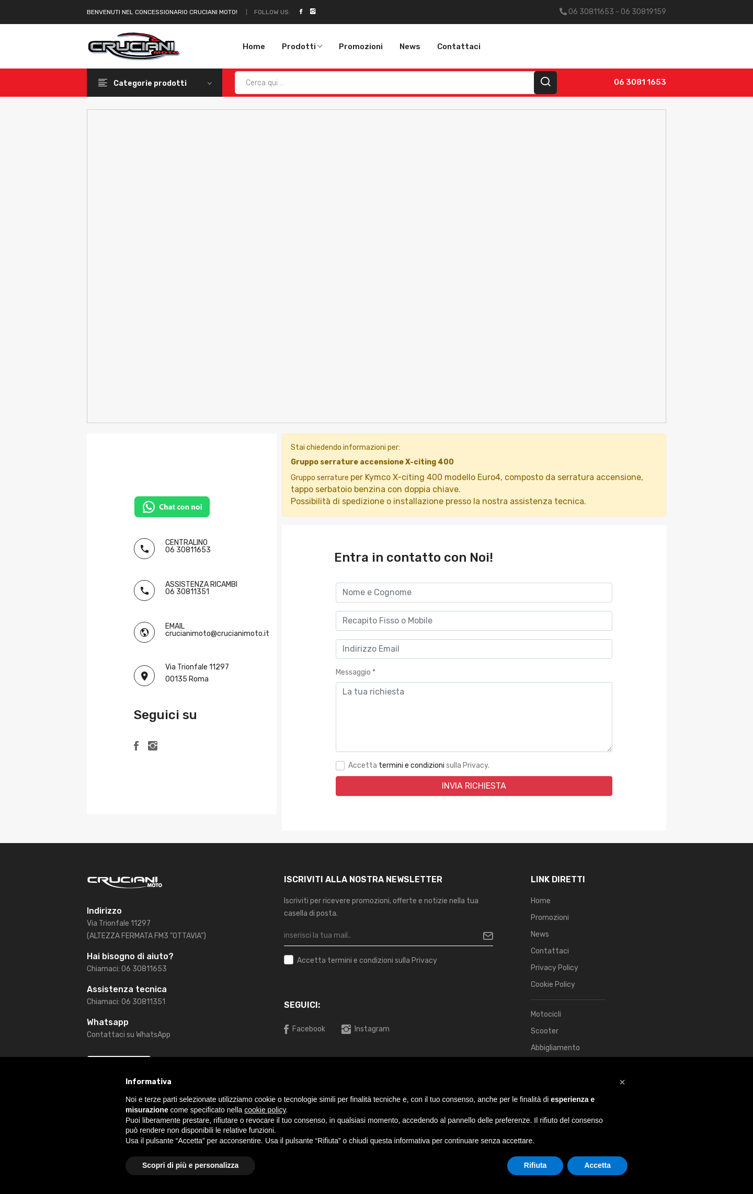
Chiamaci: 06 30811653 (127, 968)
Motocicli (546, 1014)
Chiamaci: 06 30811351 (126, 1001)
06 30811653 (188, 549)
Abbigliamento (555, 1047)
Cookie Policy (553, 984)
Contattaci (459, 46)
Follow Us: (272, 12)
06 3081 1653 (640, 82)
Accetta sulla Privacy (367, 960)
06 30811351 (187, 591)
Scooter (544, 1031)
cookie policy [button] (265, 1110)
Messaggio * (355, 672)
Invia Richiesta (474, 786)
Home (254, 46)
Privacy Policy (554, 967)
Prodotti (302, 46)
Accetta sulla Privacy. (418, 765)
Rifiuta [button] (535, 1165)
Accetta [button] (597, 1165)
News (410, 46)
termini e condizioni (411, 765)
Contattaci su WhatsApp (128, 1034)
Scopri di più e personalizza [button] (190, 1165)
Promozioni (361, 46)
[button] (622, 1082)
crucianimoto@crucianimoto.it (217, 633)
